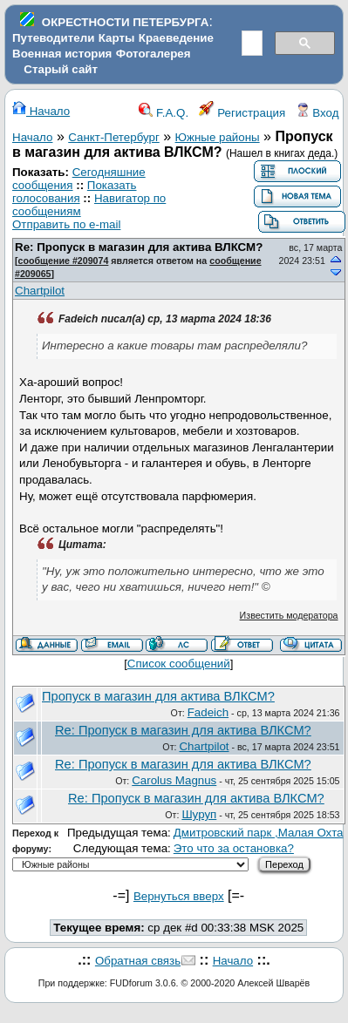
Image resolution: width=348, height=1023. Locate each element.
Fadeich (208, 712)
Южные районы (217, 137)
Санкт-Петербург (114, 137)
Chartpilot (40, 290)
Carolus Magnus (174, 780)
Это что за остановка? (234, 848)
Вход (317, 112)
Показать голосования (74, 192)
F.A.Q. (163, 112)
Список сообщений (178, 663)
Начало (41, 111)
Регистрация (242, 112)
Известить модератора (289, 615)
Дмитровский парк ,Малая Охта (259, 832)
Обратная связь (138, 960)
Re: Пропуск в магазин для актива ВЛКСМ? (139, 247)
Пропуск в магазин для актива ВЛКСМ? (158, 696)
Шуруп (198, 814)
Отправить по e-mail (66, 224)
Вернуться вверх (178, 896)
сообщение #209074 (63, 260)
